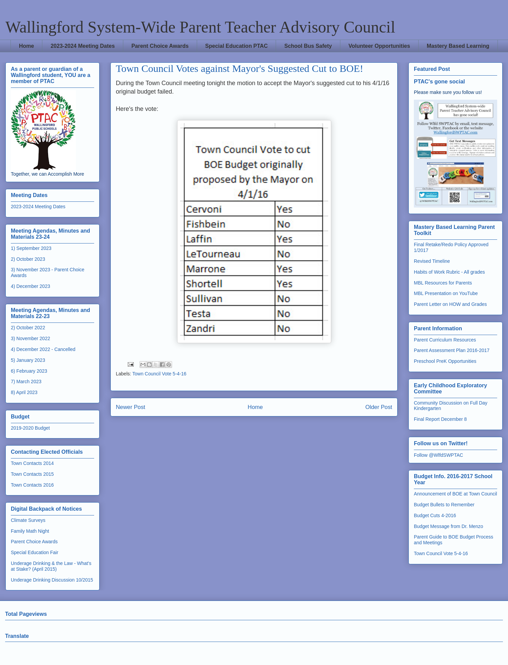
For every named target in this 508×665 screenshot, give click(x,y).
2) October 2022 (28, 327)
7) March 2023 (26, 381)
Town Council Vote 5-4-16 (159, 373)
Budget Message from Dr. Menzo (448, 526)
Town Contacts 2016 (32, 485)
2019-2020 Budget (30, 428)
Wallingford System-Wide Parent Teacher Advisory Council (200, 27)
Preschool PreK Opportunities (445, 361)
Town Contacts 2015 (32, 474)
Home (26, 46)
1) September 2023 (31, 248)
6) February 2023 (29, 371)
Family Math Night (30, 531)
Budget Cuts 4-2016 (435, 515)
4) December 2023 (30, 286)
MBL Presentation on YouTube (446, 293)
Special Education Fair (34, 552)
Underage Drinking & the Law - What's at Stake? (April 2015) (51, 566)
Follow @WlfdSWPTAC (438, 455)
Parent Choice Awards (160, 46)
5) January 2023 (28, 360)
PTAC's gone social (439, 81)
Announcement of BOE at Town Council (455, 493)
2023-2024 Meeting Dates (82, 46)
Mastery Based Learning (458, 46)
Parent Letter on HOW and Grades (450, 304)
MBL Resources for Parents (443, 283)
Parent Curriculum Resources (445, 340)
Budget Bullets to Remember (444, 504)
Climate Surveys (28, 520)
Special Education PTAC (236, 46)
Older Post (378, 407)
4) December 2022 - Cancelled (43, 349)
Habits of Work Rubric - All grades (449, 272)
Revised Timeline (432, 261)
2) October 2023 (28, 259)
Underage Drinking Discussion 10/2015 (52, 580)
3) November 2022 (30, 338)
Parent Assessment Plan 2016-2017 (451, 350)
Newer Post (130, 407)
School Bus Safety (308, 46)
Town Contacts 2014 (32, 463)
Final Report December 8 (440, 419)
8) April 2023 (24, 392)
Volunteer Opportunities (379, 46)
